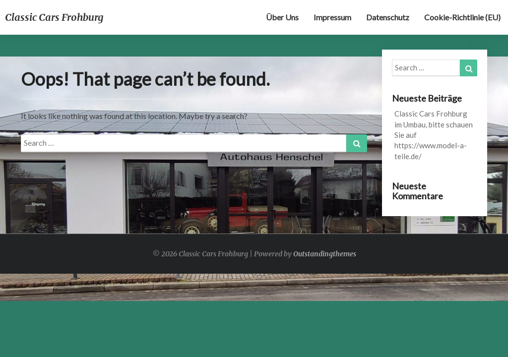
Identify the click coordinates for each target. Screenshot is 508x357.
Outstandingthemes (324, 253)
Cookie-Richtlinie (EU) (462, 17)
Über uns (282, 17)
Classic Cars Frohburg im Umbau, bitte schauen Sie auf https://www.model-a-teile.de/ (433, 135)
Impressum (332, 17)
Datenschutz (387, 17)
